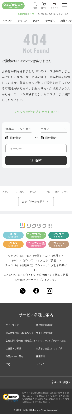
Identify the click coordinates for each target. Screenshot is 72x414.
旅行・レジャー (62, 192)
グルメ (33, 192)
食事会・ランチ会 (18, 129)
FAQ (8, 364)
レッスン (20, 192)
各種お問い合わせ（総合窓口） (21, 340)
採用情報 (40, 356)
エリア (53, 129)
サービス (45, 192)
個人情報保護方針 (44, 325)
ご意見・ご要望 (13, 348)
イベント (6, 192)
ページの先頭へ (61, 381)
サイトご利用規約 (44, 332)
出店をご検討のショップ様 (49, 348)
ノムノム (40, 364)
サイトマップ (12, 325)
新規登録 (22, 14)
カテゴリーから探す (36, 201)
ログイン (31, 14)
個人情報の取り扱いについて (20, 332)
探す (35, 160)
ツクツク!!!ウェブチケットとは (50, 340)
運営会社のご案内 (14, 356)
